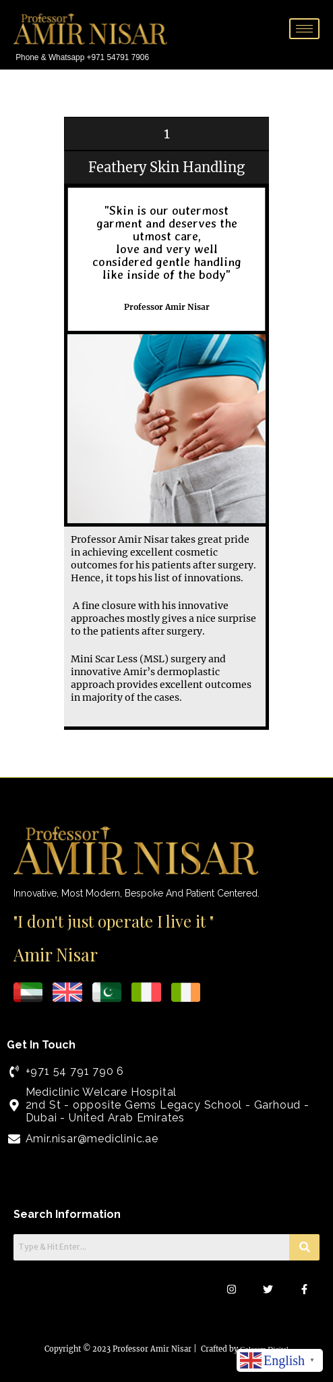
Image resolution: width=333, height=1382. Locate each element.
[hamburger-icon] (304, 28)
